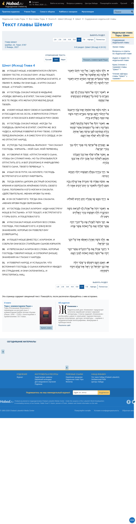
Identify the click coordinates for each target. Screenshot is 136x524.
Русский (124, 3)
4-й (69, 40)
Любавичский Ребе (98, 379)
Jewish (79, 403)
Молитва (69, 382)
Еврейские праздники (74, 377)
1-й (55, 40)
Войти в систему (57, 3)
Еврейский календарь (43, 379)
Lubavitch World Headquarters (93, 401)
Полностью (100, 40)
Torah (65, 403)
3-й (64, 40)
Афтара (90, 40)
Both (56, 60)
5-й (74, 40)
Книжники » (73, 306)
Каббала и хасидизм (68, 11)
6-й (79, 40)
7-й (84, 40)
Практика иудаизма (11, 11)
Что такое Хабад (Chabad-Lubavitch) (105, 377)
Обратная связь (128, 411)
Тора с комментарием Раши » (18, 306)
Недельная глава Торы (13, 18)
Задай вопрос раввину (43, 377)
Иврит (63, 60)
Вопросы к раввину (74, 3)
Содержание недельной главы (100, 18)
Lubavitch (51, 401)
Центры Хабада (91, 3)
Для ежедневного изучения (45, 382)
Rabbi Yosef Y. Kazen (47, 403)
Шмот (78, 18)
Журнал (20, 377)
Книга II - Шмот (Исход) (60, 18)
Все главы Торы (37, 18)
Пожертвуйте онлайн (109, 3)
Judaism (71, 403)
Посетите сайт (64, 325)
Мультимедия (88, 11)
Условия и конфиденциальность (106, 411)
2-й (60, 40)
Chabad (45, 401)
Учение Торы (30, 11)
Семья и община (47, 11)
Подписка (38, 384)
